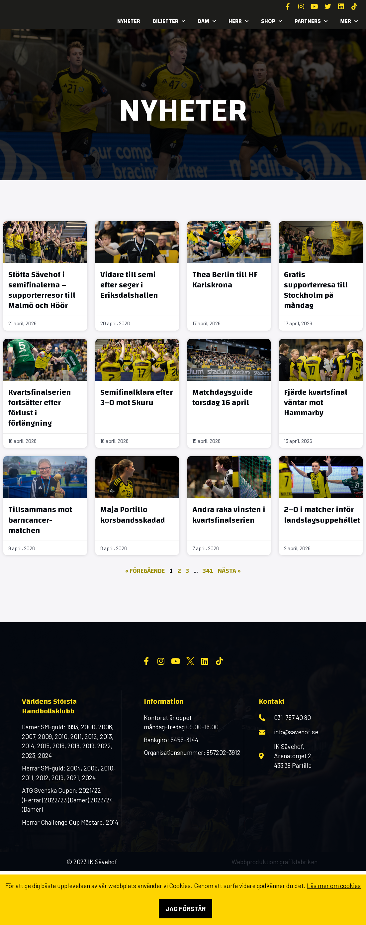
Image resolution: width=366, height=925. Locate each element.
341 (208, 571)
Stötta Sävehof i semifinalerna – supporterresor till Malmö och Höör (41, 290)
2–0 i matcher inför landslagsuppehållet (322, 514)
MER (349, 21)
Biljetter (169, 21)
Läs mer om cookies (334, 885)
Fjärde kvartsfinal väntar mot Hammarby (315, 402)
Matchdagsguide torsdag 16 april (222, 397)
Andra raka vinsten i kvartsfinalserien (228, 514)
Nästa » (229, 571)
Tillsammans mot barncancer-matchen (40, 520)
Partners (311, 21)
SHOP (271, 21)
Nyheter (128, 21)
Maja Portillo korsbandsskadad (132, 514)
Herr (238, 21)
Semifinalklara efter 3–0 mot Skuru (136, 397)
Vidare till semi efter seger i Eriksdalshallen (129, 285)
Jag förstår (185, 908)
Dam (207, 21)
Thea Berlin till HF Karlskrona (224, 279)
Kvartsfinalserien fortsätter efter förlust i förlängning (39, 408)
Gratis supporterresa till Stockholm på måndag (316, 290)
